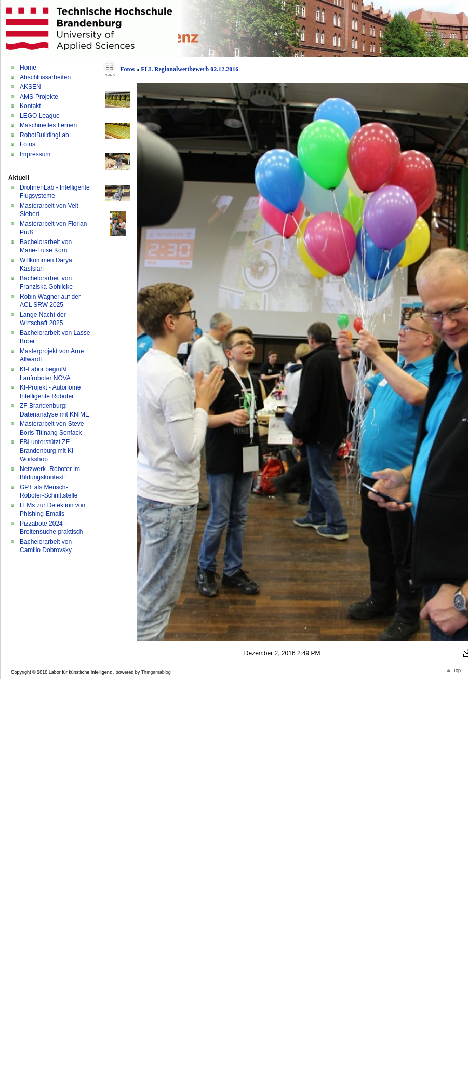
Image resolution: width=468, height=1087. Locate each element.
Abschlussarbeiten (45, 77)
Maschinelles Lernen (48, 125)
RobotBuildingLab (44, 135)
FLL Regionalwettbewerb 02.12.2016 (189, 69)
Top (457, 670)
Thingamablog (156, 672)
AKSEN (30, 86)
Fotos (27, 144)
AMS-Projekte (39, 96)
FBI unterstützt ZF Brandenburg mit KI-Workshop (47, 450)
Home (28, 67)
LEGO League (40, 115)
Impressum (35, 154)
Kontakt (30, 106)
